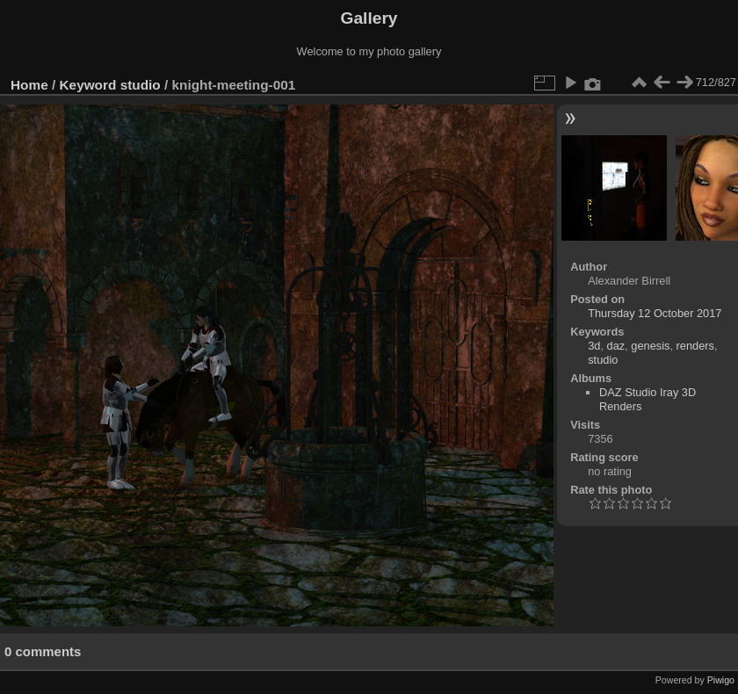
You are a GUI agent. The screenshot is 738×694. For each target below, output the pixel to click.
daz (616, 345)
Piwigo (720, 680)
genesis (650, 345)
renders (695, 345)
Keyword (88, 84)
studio (140, 84)
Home (29, 84)
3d (594, 345)
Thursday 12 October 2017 (654, 313)
